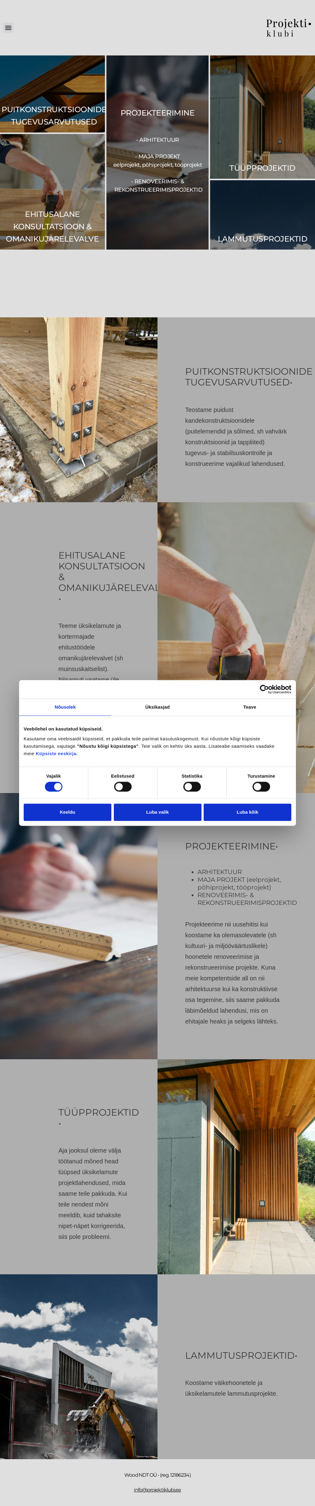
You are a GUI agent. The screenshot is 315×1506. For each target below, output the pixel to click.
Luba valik (157, 812)
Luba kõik (247, 812)
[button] (8, 28)
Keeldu (67, 812)
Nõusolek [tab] (65, 707)
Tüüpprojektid (262, 168)
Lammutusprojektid (263, 238)
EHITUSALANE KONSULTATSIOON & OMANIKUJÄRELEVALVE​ (52, 226)
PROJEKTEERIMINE (158, 112)
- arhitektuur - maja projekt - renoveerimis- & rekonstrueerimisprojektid (158, 164)
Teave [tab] (249, 707)
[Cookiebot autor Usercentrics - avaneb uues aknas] (264, 689)
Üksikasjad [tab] (157, 707)
